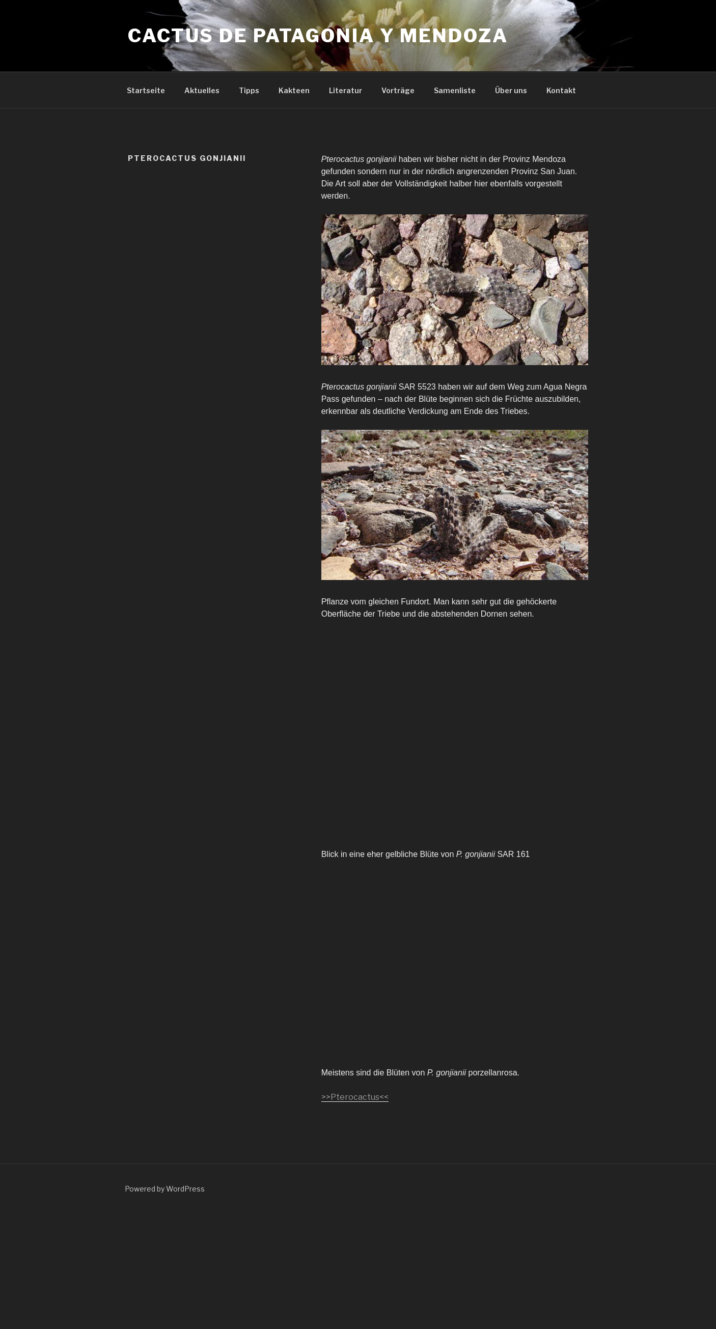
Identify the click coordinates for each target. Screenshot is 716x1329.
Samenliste (455, 90)
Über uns (511, 90)
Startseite (146, 90)
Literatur (345, 90)
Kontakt (561, 90)
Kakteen (294, 90)
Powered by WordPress (165, 1188)
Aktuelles (201, 90)
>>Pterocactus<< (355, 1097)
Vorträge (398, 90)
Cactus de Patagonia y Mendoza (318, 35)
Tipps (249, 90)
